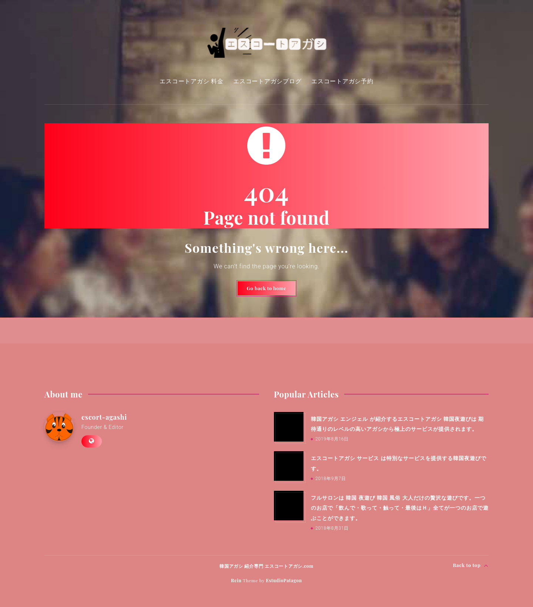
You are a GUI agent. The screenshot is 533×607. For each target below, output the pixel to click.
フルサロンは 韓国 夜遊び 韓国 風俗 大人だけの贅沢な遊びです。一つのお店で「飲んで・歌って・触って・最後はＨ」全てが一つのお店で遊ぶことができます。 (400, 508)
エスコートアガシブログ (267, 81)
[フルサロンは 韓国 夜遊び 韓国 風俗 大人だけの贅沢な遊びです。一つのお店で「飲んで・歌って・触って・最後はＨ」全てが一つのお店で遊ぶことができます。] (289, 505)
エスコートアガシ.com (289, 566)
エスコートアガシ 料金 (191, 81)
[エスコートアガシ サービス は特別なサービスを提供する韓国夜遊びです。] (289, 466)
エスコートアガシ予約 (342, 81)
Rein (236, 580)
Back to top (471, 565)
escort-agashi (104, 417)
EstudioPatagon (284, 580)
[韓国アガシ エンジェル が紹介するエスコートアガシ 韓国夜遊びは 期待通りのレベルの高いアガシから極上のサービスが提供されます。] (289, 427)
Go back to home (266, 288)
